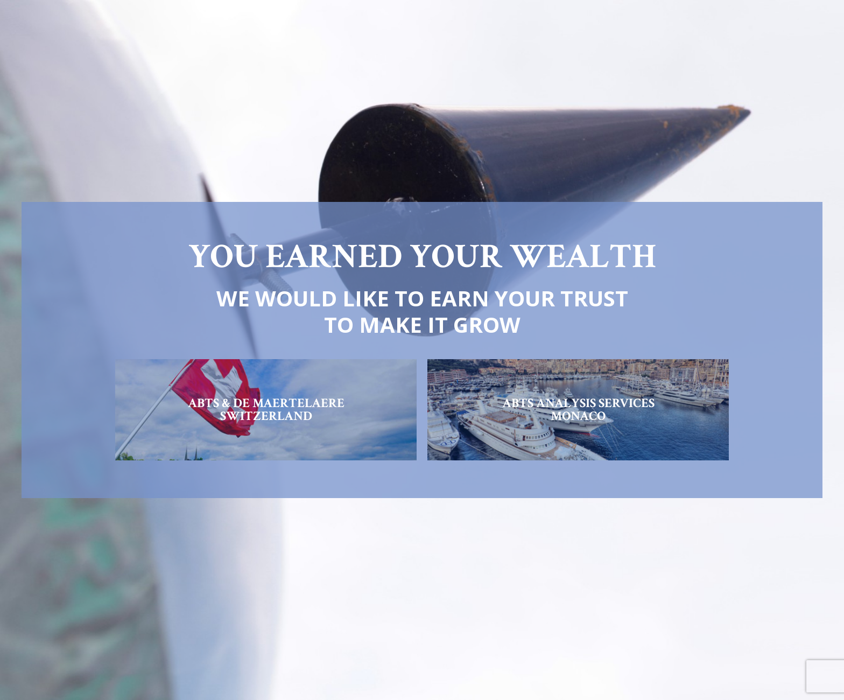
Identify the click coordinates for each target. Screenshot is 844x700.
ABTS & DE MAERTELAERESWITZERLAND (266, 409)
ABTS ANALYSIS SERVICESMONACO (578, 409)
